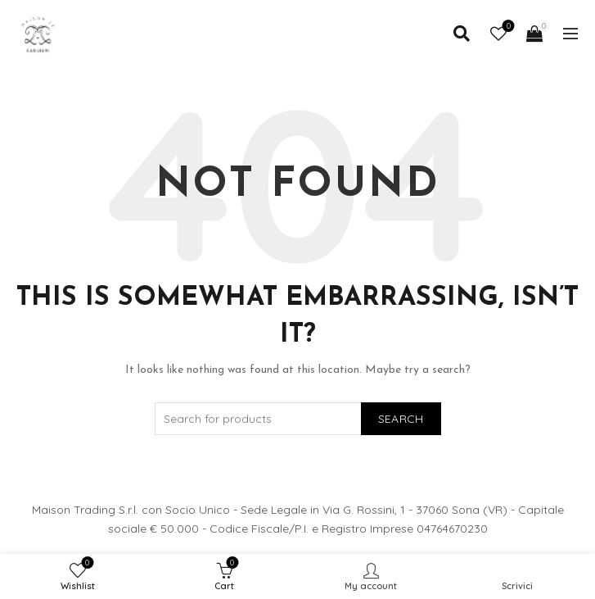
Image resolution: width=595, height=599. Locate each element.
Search (401, 418)
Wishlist (507, 26)
